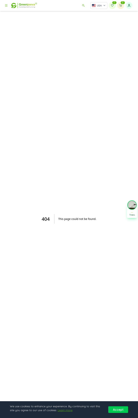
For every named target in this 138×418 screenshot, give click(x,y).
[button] (132, 209)
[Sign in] (129, 5)
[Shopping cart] (120, 5)
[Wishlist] (112, 5)
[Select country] (98, 5)
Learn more (65, 410)
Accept (118, 410)
